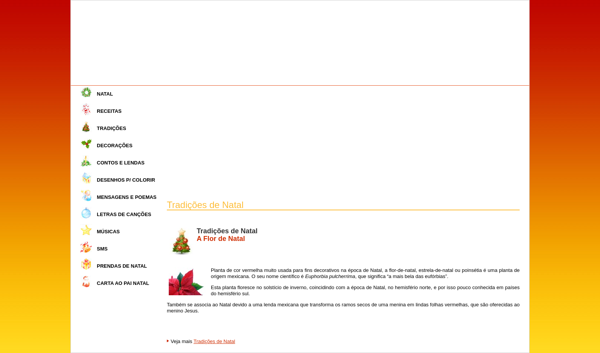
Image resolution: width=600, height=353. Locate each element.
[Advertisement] (343, 143)
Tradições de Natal (214, 341)
